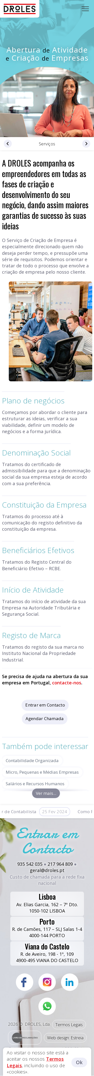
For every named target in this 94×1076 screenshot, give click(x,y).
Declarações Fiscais (10, 143)
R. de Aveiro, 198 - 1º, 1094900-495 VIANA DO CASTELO (47, 952)
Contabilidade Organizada (32, 760)
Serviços (47, 144)
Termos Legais (69, 1024)
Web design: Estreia (65, 1038)
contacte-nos (66, 683)
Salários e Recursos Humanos (35, 784)
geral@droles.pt (47, 870)
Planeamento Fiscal (84, 143)
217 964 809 (60, 864)
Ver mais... (46, 793)
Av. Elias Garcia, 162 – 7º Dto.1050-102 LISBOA (47, 903)
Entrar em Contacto (45, 705)
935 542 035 (29, 864)
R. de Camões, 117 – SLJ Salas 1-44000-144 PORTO (47, 928)
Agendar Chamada (45, 718)
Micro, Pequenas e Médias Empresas (42, 772)
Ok (79, 1062)
